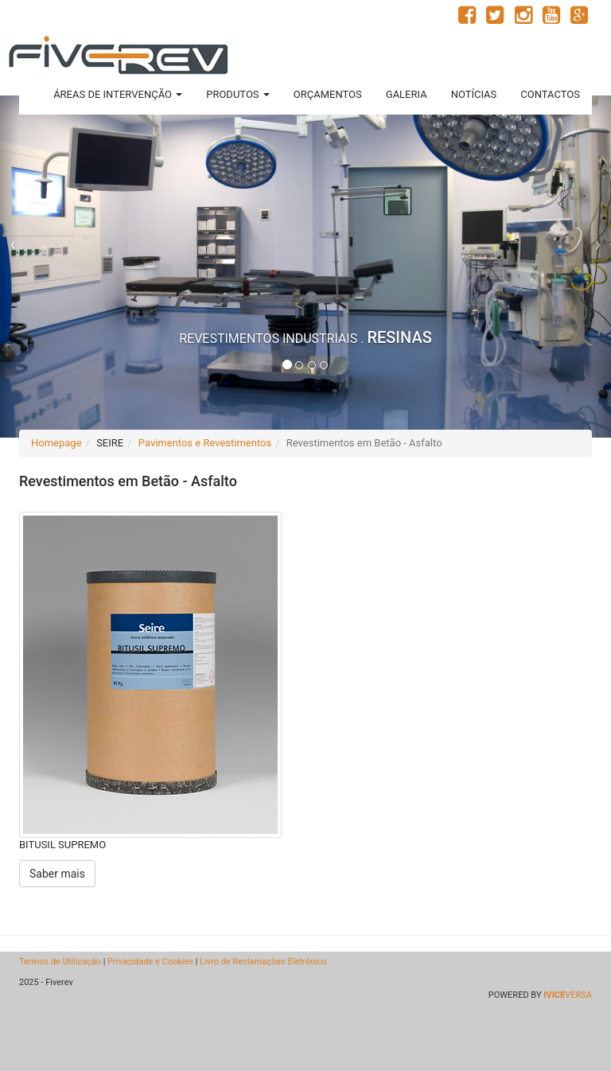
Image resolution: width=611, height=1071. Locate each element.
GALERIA (406, 94)
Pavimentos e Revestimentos (204, 443)
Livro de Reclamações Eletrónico (263, 961)
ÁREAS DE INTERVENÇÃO (117, 94)
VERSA (567, 995)
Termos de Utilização (60, 961)
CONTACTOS (550, 94)
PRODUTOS (238, 94)
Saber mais (57, 873)
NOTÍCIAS (474, 94)
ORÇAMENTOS (328, 94)
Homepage (56, 443)
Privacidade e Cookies (150, 961)
